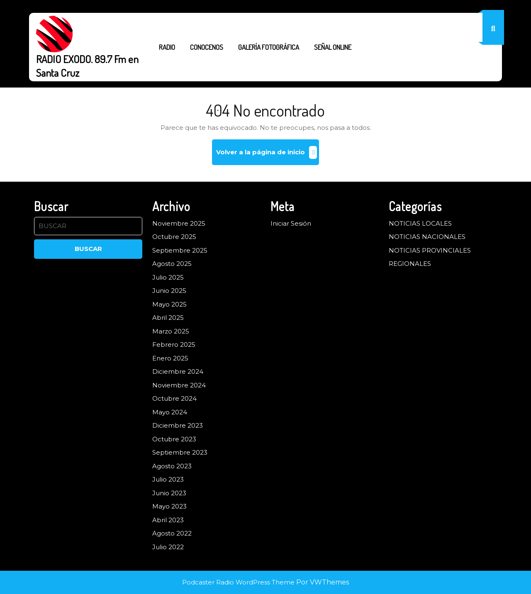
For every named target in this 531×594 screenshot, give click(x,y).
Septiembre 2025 (179, 250)
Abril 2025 (168, 317)
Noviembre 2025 (178, 223)
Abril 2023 (168, 520)
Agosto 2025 (172, 264)
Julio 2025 (168, 277)
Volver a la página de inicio (267, 155)
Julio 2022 (168, 547)
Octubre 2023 (174, 439)
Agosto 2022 (172, 533)
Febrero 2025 (173, 344)
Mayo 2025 (169, 304)
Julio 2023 (168, 479)
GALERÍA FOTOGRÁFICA (268, 47)
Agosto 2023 (172, 466)
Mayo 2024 (169, 412)
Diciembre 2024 (177, 371)
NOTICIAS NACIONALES (427, 237)
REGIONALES (410, 264)
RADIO (167, 47)
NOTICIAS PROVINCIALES (430, 250)
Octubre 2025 (174, 237)
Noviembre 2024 (179, 385)
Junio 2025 (169, 291)
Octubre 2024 (174, 398)
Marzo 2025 (170, 331)
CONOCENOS (206, 47)
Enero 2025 (170, 358)
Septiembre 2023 (179, 452)
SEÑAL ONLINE (332, 47)
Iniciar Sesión (290, 223)
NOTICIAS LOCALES (420, 223)
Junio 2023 (169, 493)
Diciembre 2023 (177, 425)
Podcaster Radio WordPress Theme (238, 582)
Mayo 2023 (169, 506)
